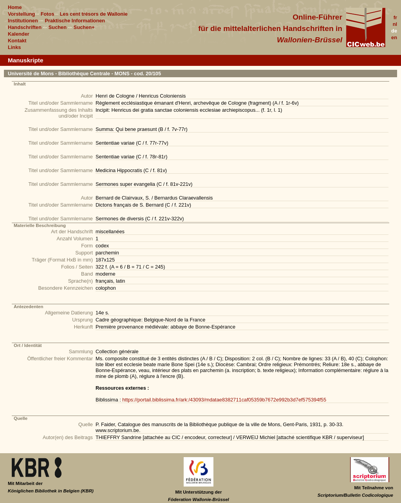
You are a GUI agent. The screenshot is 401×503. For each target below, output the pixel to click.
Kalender (18, 34)
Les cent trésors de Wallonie (94, 14)
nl (395, 24)
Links (14, 47)
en (394, 37)
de (394, 31)
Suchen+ (84, 27)
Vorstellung (21, 14)
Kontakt (17, 41)
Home (15, 7)
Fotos (47, 14)
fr (395, 17)
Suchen (58, 27)
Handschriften (25, 27)
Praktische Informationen (75, 21)
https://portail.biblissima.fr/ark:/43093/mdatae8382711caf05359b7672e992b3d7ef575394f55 (224, 400)
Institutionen (23, 21)
